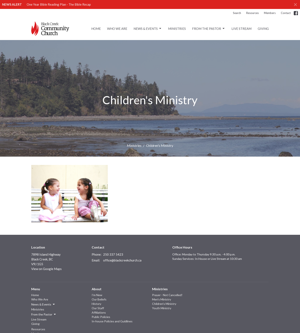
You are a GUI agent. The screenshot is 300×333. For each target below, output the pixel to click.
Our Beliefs (99, 299)
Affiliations (99, 312)
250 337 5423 (113, 254)
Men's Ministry (161, 299)
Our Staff (98, 308)
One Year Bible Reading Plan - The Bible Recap (59, 4)
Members (270, 13)
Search (237, 13)
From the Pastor (208, 28)
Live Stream (241, 28)
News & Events (148, 28)
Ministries (177, 28)
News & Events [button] (43, 304)
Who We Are (117, 28)
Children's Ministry (164, 303)
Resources (252, 13)
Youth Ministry (161, 308)
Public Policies (101, 317)
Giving (263, 28)
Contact (286, 13)
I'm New (97, 295)
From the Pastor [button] (43, 314)
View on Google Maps (46, 269)
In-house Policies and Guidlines (112, 321)
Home (96, 28)
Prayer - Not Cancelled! (167, 295)
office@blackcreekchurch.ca (122, 260)
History (96, 303)
